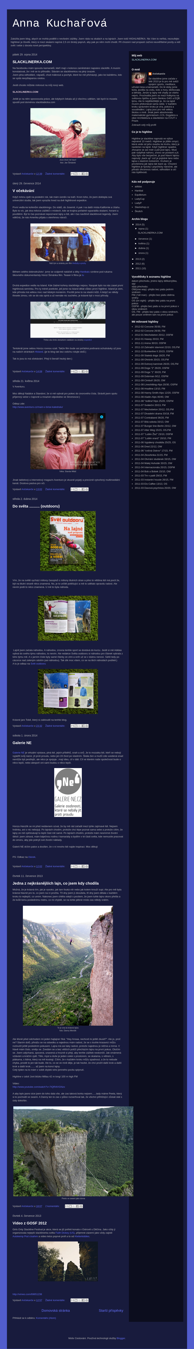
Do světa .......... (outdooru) (36, 506)
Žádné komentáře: (55, 173)
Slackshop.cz (142, 207)
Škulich (139, 211)
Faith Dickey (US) (64, 1232)
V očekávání (23, 191)
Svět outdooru (38, 663)
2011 (138, 268)
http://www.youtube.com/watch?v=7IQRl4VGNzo (39, 1086)
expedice (88, 340)
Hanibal (139, 190)
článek (31, 857)
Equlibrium (140, 194)
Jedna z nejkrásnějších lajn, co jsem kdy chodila (56, 883)
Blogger (121, 1338)
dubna (142, 248)
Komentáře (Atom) (46, 1318)
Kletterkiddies (82, 1236)
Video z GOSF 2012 (30, 1223)
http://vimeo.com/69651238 (27, 1294)
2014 (138, 224)
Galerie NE (22, 743)
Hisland (39, 351)
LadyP (138, 203)
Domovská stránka (56, 1310)
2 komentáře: (52, 1206)
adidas (138, 186)
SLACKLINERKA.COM (32, 62)
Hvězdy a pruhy (79, 263)
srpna (141, 228)
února (141, 253)
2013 (138, 259)
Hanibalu (85, 271)
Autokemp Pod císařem (25, 1236)
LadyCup (139, 198)
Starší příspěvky (111, 1310)
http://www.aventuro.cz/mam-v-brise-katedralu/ (38, 407)
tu (83, 275)
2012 (138, 263)
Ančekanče (158, 73)
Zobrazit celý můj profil (144, 124)
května (142, 243)
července (143, 238)
